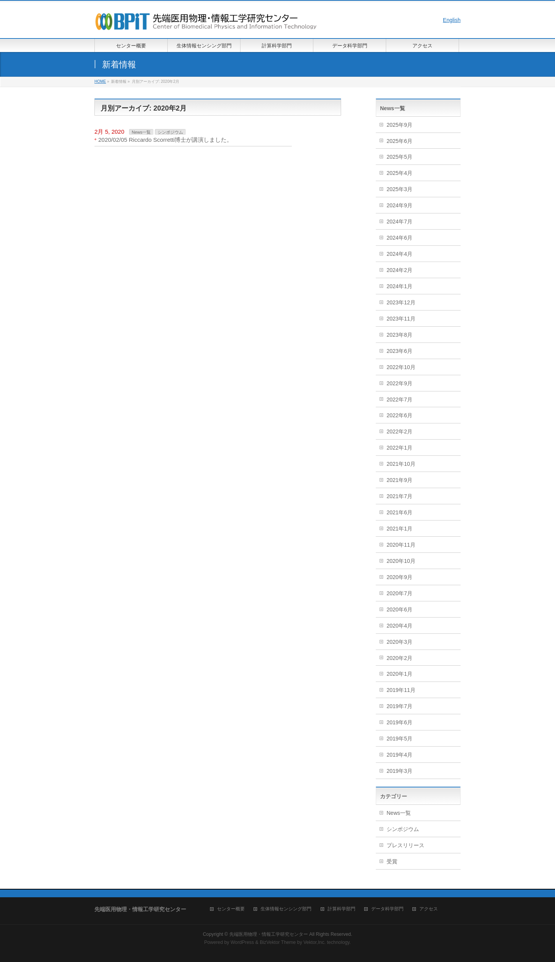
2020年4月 (399, 626)
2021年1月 (399, 528)
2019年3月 (399, 771)
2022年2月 (399, 431)
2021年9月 (399, 480)
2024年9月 (399, 205)
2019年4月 (399, 755)
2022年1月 (399, 448)
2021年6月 (399, 512)
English (452, 20)
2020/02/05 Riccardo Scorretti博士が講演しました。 (165, 139)
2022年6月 (399, 415)
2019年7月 (399, 706)
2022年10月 (401, 367)
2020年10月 (401, 561)
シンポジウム (170, 132)
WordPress (242, 942)
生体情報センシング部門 (286, 909)
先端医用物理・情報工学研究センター (268, 934)
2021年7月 (399, 496)
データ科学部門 (387, 909)
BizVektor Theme (278, 942)
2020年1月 (399, 674)
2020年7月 (399, 593)
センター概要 (231, 909)
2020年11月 (401, 545)
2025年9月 (399, 125)
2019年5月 (399, 738)
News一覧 (141, 132)
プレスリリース (405, 845)
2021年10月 (401, 464)
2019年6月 (399, 722)
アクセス (428, 909)
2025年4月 (399, 173)
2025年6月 (399, 141)
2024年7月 (399, 221)
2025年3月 (399, 189)
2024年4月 (399, 254)
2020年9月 (399, 577)
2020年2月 (399, 658)
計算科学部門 (341, 909)
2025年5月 (399, 157)
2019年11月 (401, 690)
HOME (100, 81)
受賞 (392, 861)
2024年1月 (399, 286)
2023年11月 (401, 319)
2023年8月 (399, 335)
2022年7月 (399, 399)
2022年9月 (399, 383)
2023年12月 (401, 302)
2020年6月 (399, 609)
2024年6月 (399, 238)
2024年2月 (399, 270)
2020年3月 (399, 642)
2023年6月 (399, 351)
